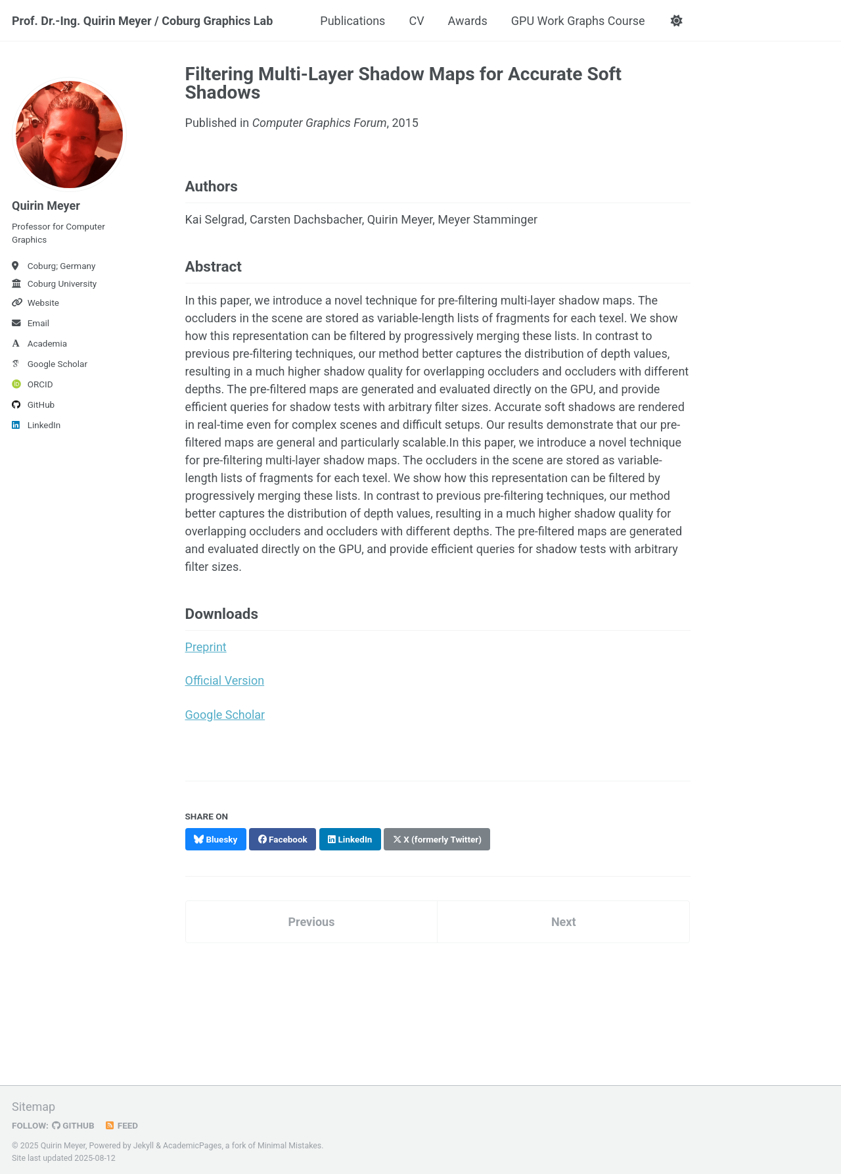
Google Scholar (49, 363)
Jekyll (143, 1143)
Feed (121, 1123)
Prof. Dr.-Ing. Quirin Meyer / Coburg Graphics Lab (142, 21)
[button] (677, 21)
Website (35, 302)
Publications (352, 21)
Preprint (206, 646)
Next (563, 920)
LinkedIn (36, 425)
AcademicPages (192, 1143)
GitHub (33, 404)
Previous (311, 920)
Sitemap (33, 1105)
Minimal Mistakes (289, 1143)
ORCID (32, 384)
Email (30, 323)
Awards (468, 21)
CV (416, 21)
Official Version (225, 680)
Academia (39, 343)
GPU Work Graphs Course (578, 21)
